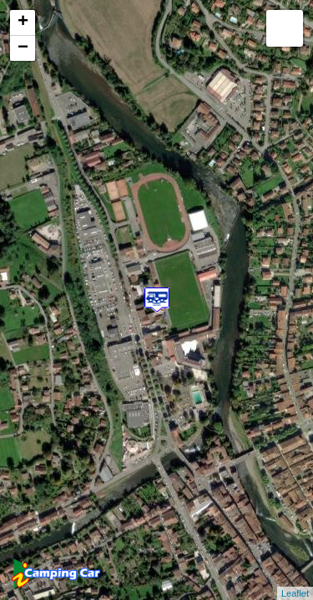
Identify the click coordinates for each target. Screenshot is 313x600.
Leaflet (295, 593)
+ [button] (23, 22)
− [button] (23, 48)
